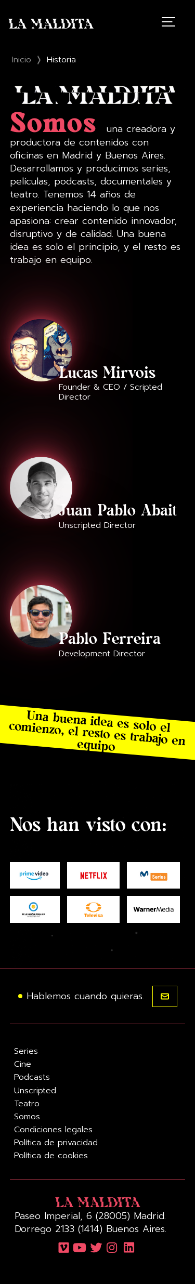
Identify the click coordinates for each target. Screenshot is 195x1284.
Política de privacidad (56, 1142)
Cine (22, 1064)
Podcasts (32, 1077)
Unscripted (35, 1090)
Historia (61, 60)
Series (26, 1051)
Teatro (27, 1103)
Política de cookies (51, 1155)
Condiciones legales (53, 1129)
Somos (27, 1116)
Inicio (21, 60)
